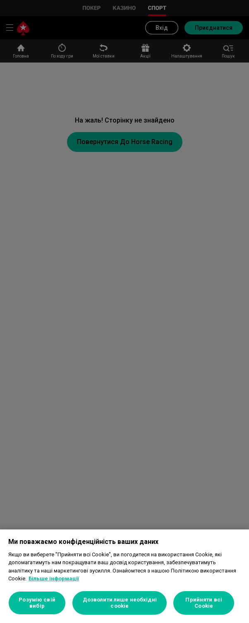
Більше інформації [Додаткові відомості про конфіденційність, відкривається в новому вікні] (54, 578)
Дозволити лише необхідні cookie (120, 603)
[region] (124, 576)
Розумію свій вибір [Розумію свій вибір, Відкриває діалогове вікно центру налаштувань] (37, 603)
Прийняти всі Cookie (203, 603)
